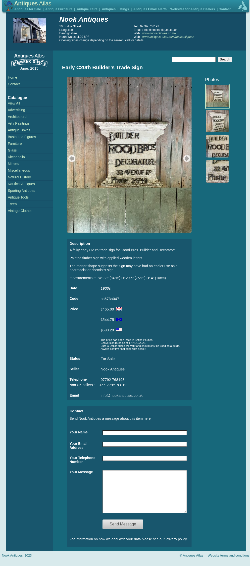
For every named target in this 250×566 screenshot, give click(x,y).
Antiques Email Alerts (150, 9)
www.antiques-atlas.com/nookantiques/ (168, 37)
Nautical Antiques (21, 184)
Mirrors (13, 164)
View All (14, 103)
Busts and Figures (22, 137)
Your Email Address (79, 446)
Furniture (15, 144)
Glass (12, 150)
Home (12, 77)
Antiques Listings (115, 9)
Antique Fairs (87, 9)
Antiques (32, 3)
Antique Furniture (58, 9)
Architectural (17, 117)
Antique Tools (18, 197)
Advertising (16, 110)
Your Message (81, 472)
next (187, 158)
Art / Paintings (19, 123)
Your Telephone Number (83, 460)
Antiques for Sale (27, 9)
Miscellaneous (19, 170)
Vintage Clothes (20, 211)
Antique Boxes (19, 130)
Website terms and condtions (228, 563)
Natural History (19, 177)
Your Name (79, 432)
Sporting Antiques (21, 191)
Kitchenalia (16, 157)
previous (71, 158)
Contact (225, 9)
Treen (12, 204)
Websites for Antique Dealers (192, 9)
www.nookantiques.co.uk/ (159, 33)
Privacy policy (176, 547)
